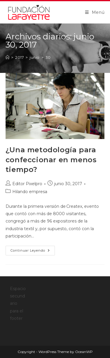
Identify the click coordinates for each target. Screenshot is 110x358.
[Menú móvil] (95, 12)
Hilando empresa (29, 191)
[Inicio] (8, 57)
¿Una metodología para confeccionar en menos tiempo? (51, 159)
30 (48, 57)
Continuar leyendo (33, 251)
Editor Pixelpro (27, 183)
